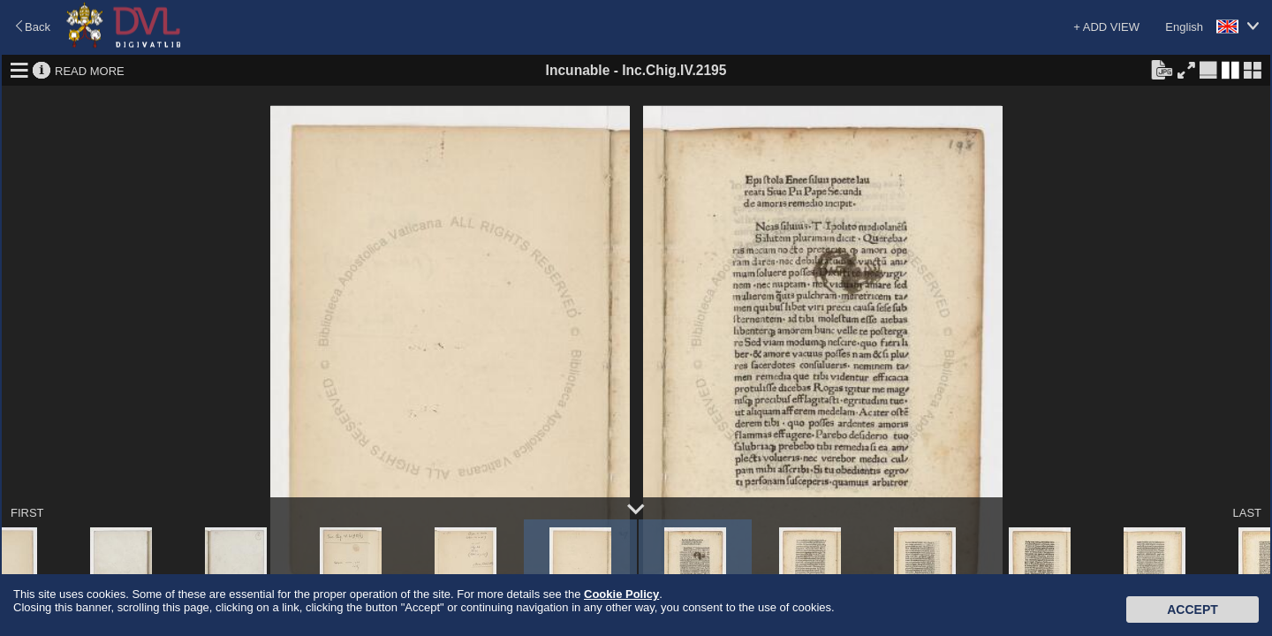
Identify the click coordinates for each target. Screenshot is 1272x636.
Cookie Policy (621, 594)
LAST (1246, 512)
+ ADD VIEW (1106, 27)
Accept (1192, 609)
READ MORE (90, 70)
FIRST (27, 512)
